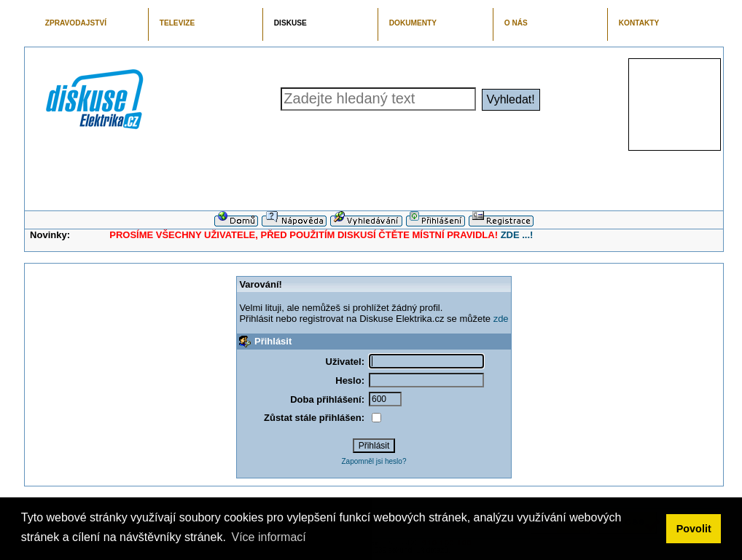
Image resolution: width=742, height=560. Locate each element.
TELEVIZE (177, 23)
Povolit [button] (693, 529)
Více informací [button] (268, 537)
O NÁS (516, 23)
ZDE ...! (517, 234)
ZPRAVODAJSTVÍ (75, 23)
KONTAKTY (639, 23)
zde (501, 318)
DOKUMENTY (413, 23)
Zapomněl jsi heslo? (374, 461)
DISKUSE (290, 23)
